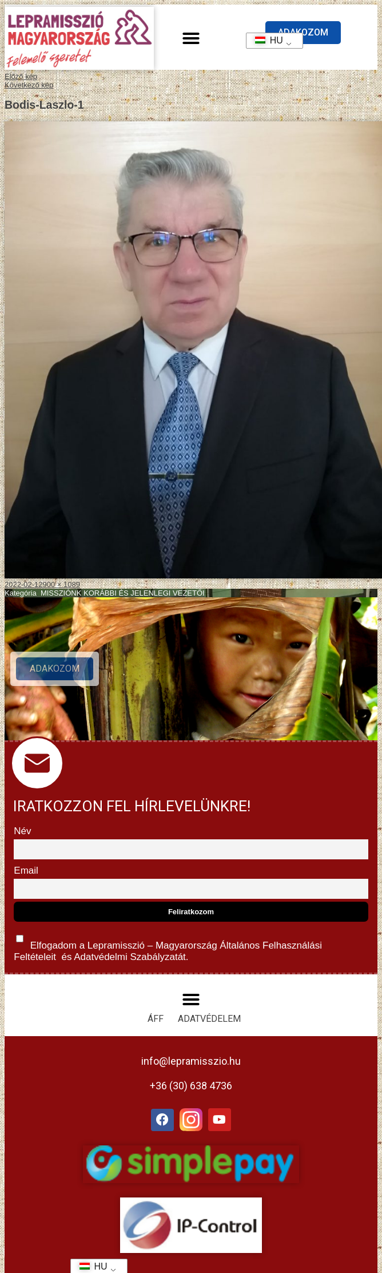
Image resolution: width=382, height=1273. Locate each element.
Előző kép (21, 76)
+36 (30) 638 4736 (191, 1086)
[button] (191, 38)
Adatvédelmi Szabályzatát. (129, 956)
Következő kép (29, 85)
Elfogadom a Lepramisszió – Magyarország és (168, 945)
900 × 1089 (61, 584)
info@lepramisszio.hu (191, 1061)
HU (265, 40)
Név (22, 831)
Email (26, 870)
